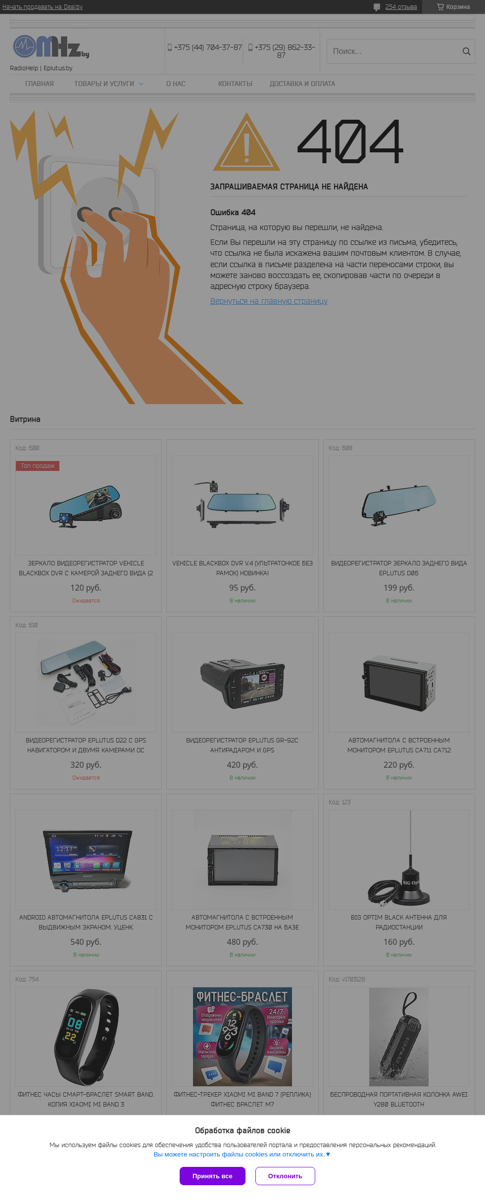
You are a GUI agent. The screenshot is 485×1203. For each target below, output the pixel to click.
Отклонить (285, 1176)
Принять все (213, 1176)
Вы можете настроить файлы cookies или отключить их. (239, 1154)
